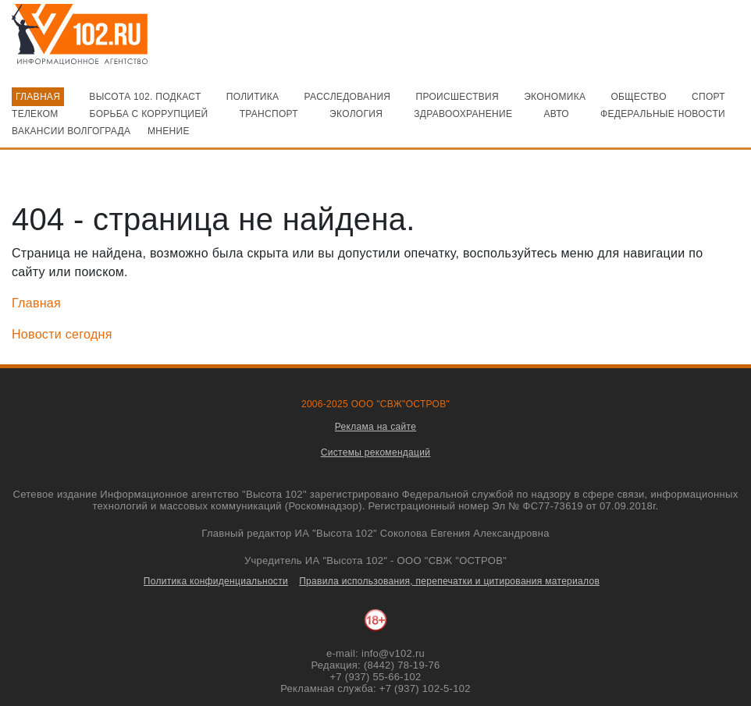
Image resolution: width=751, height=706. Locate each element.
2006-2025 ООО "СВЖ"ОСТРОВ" (375, 404)
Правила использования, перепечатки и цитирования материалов (449, 581)
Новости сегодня (62, 334)
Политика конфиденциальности (216, 581)
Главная (36, 303)
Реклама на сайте (375, 426)
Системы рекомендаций (376, 452)
